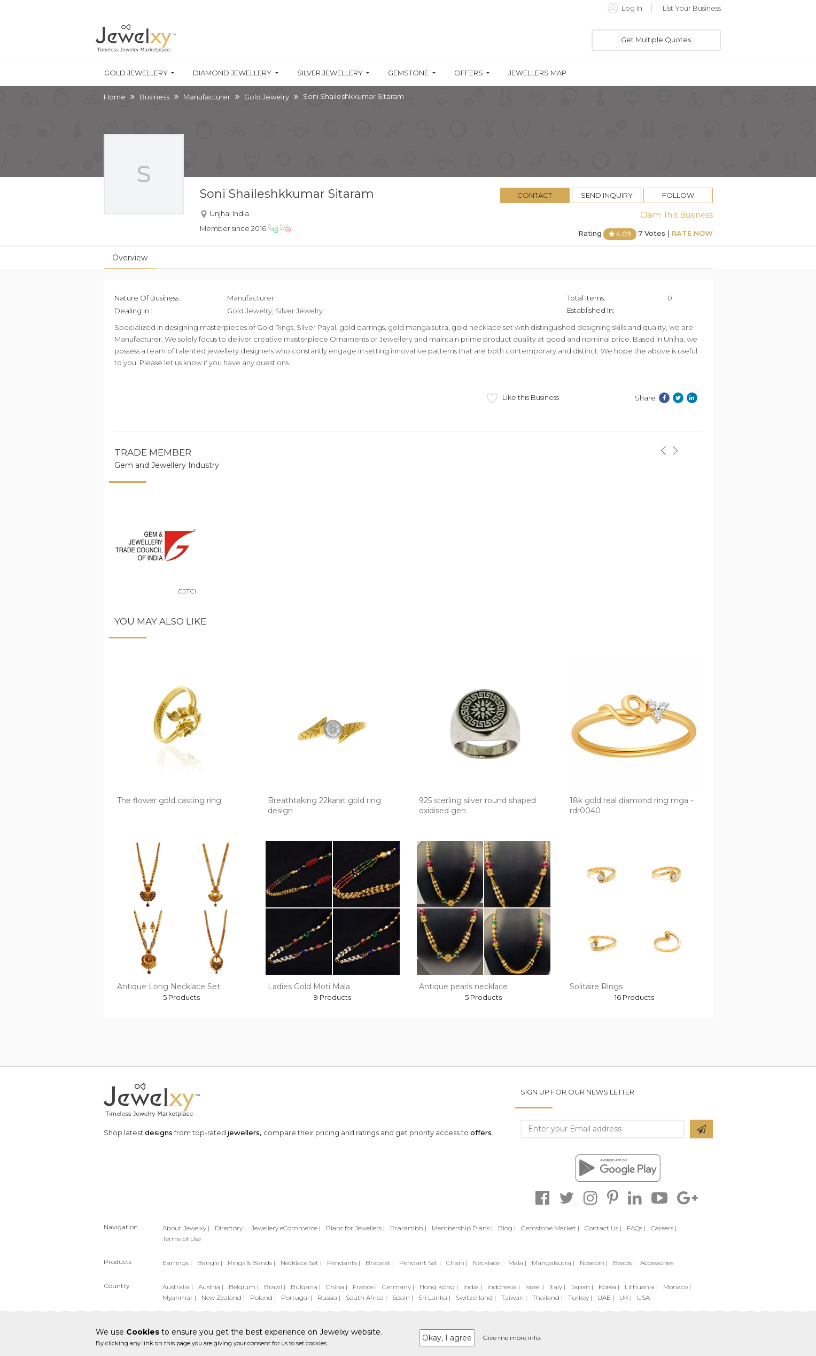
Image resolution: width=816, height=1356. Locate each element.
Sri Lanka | (434, 1297)
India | (472, 1287)
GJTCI (186, 591)
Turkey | (580, 1297)
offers (481, 1132)
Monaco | (677, 1287)
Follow (678, 195)
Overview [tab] (129, 258)
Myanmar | (179, 1297)
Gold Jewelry (266, 97)
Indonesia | (503, 1287)
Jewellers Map (537, 73)
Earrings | (177, 1263)
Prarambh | (408, 1228)
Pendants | (343, 1263)
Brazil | (274, 1287)
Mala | (517, 1263)
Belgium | (244, 1287)
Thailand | (547, 1297)
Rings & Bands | (251, 1263)
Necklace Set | (301, 1263)
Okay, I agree (447, 1338)
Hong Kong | (438, 1287)
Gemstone (408, 73)
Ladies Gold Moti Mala (309, 986)
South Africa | (366, 1297)
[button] (663, 444)
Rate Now (692, 233)
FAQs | (636, 1228)
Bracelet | (380, 1263)
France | (365, 1287)
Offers (468, 73)
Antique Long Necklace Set (168, 986)
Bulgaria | (306, 1287)
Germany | (398, 1287)
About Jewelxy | (185, 1228)
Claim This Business (676, 215)
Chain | (457, 1263)
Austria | (210, 1287)
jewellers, (244, 1132)
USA (643, 1297)
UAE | (605, 1297)
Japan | (582, 1287)
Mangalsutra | (553, 1263)
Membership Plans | (462, 1228)
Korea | (609, 1287)
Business (154, 97)
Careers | (664, 1228)
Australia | (177, 1287)
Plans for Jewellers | (355, 1228)
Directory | (230, 1228)
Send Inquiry (607, 195)
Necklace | (488, 1263)
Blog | (507, 1228)
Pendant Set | (420, 1263)
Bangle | (209, 1263)
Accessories (656, 1263)
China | (336, 1287)
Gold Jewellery (136, 73)
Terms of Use (181, 1239)
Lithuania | (641, 1287)
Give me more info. (512, 1338)
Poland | (263, 1297)
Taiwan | (514, 1297)
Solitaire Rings (596, 986)
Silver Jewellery (330, 73)
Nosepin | (594, 1263)
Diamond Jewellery (232, 73)
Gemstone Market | (550, 1228)
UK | (625, 1297)
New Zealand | (223, 1297)
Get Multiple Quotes (656, 39)
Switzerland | (476, 1297)
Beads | (624, 1263)
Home (115, 97)
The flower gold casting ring (169, 800)
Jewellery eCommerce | (286, 1228)
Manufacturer (206, 97)
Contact (534, 195)
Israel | (534, 1287)
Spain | (402, 1297)
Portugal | (296, 1297)
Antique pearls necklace (463, 986)
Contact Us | (603, 1228)
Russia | (328, 1297)
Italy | (557, 1287)
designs (159, 1132)
